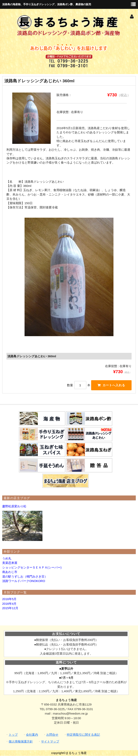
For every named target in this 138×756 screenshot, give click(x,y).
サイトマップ (50, 742)
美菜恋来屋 (9, 563)
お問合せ (52, 734)
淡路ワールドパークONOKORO (23, 581)
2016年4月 (9, 604)
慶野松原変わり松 (14, 506)
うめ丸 (6, 558)
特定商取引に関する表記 (83, 734)
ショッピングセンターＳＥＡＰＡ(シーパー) (32, 567)
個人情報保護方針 (21, 742)
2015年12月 (10, 608)
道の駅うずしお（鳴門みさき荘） (24, 576)
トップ (13, 734)
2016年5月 (9, 599)
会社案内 (32, 734)
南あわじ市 (9, 572)
